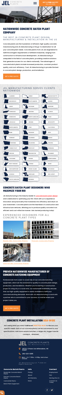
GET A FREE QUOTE (11, 76)
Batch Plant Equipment (11, 383)
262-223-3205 (27, 353)
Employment (53, 372)
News (30, 380)
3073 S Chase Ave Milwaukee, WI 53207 (34, 349)
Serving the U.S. (54, 378)
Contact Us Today (53, 381)
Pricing (30, 372)
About (30, 375)
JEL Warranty (32, 378)
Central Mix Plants (10, 381)
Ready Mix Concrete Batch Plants (13, 372)
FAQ (50, 375)
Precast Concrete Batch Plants (12, 377)
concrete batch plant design (47, 196)
